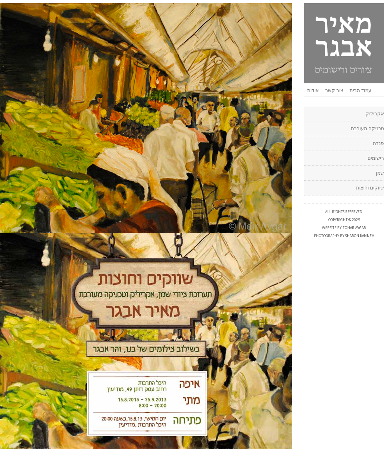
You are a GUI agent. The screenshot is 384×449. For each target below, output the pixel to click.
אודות (313, 90)
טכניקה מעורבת (367, 128)
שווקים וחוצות (370, 188)
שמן (380, 173)
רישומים (376, 158)
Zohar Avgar (354, 228)
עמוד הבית (361, 90)
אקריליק (375, 114)
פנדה (378, 143)
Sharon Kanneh (359, 236)
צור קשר (334, 90)
